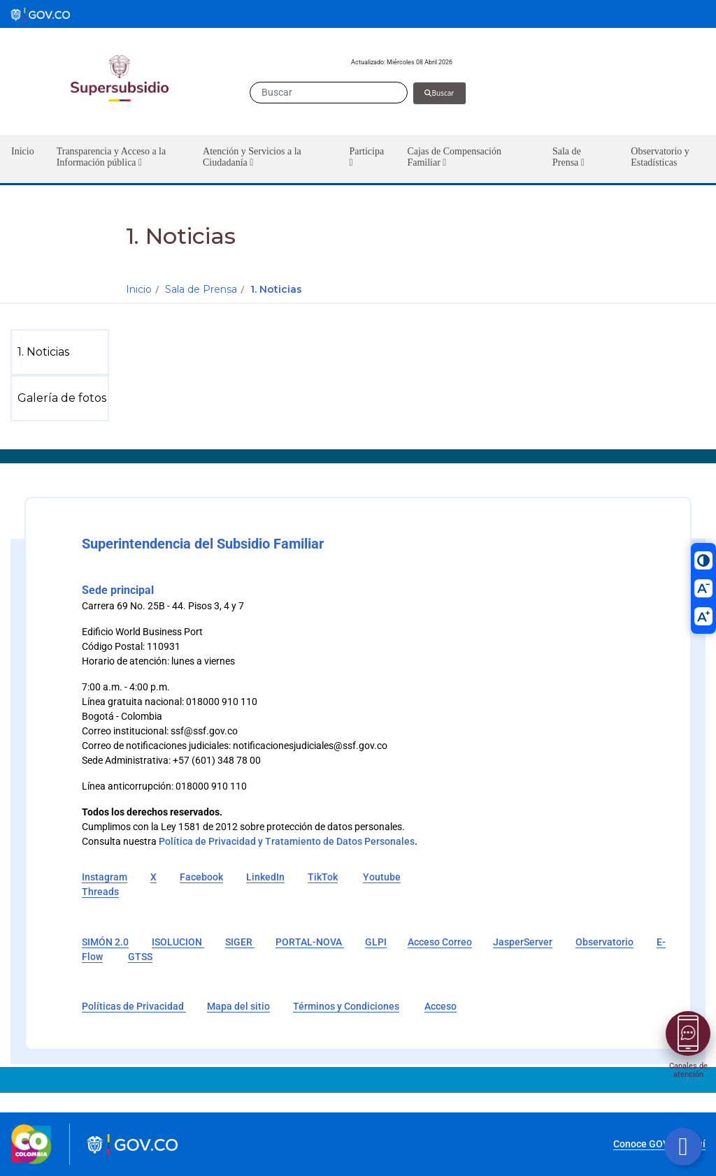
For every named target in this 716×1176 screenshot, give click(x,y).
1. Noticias (276, 289)
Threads (100, 891)
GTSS (140, 956)
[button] (118, 159)
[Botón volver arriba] (683, 1147)
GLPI (376, 942)
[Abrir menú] (688, 1033)
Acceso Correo (440, 942)
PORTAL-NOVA (309, 942)
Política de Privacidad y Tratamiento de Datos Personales (287, 841)
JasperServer (522, 942)
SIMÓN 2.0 (105, 942)
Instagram (104, 877)
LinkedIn (265, 877)
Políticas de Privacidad (134, 1006)
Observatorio (604, 942)
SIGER (240, 942)
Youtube (382, 877)
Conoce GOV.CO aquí (659, 1143)
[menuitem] (62, 352)
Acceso (440, 1006)
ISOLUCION (178, 942)
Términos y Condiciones (346, 1006)
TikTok (323, 877)
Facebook (201, 877)
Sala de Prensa (201, 289)
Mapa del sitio (238, 1006)
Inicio (139, 289)
